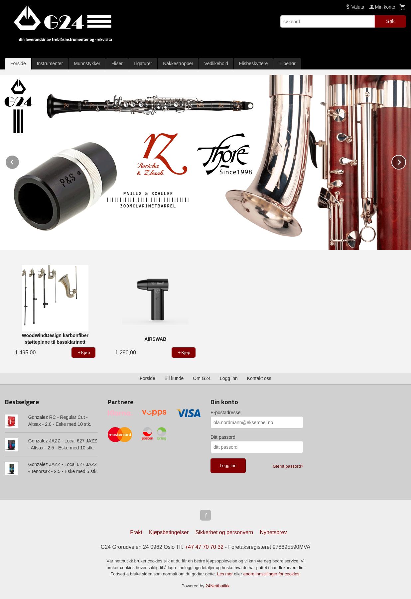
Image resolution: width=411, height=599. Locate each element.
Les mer (225, 573)
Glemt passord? (288, 466)
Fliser (117, 63)
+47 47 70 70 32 (204, 547)
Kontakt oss (259, 378)
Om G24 (201, 378)
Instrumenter (50, 63)
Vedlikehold (216, 63)
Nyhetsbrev (273, 532)
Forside (18, 63)
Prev (19, 161)
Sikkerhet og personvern (224, 532)
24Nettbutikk (217, 585)
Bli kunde (174, 378)
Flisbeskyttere (253, 63)
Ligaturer (143, 63)
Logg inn (229, 378)
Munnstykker (87, 63)
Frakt (136, 532)
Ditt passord (222, 437)
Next (405, 161)
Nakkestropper (178, 63)
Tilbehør (287, 63)
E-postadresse (225, 412)
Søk (390, 21)
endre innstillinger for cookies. (272, 573)
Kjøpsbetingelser (169, 532)
